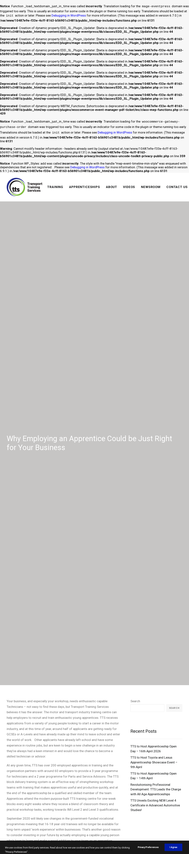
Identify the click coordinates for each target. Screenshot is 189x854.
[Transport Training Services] (24, 187)
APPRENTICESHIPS (84, 187)
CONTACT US (177, 187)
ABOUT (111, 187)
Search (135, 609)
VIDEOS (129, 187)
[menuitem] (55, 187)
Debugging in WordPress (69, 16)
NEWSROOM (150, 187)
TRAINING (55, 187)
